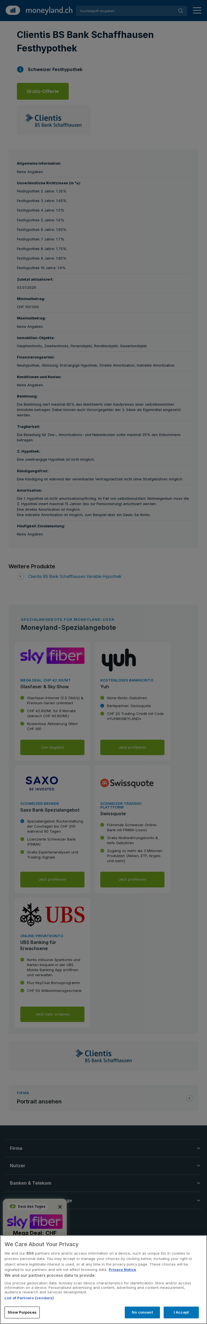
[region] (103, 1279)
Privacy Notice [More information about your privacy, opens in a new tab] (122, 1269)
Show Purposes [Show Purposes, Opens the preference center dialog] (22, 1312)
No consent (142, 1312)
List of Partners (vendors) (29, 1298)
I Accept (181, 1312)
